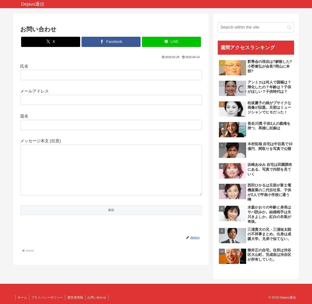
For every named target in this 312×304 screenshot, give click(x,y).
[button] (289, 27)
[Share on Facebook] (111, 42)
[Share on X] (50, 42)
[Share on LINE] (171, 42)
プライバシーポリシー (48, 297)
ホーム (22, 297)
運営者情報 (76, 297)
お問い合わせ (98, 297)
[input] (256, 27)
